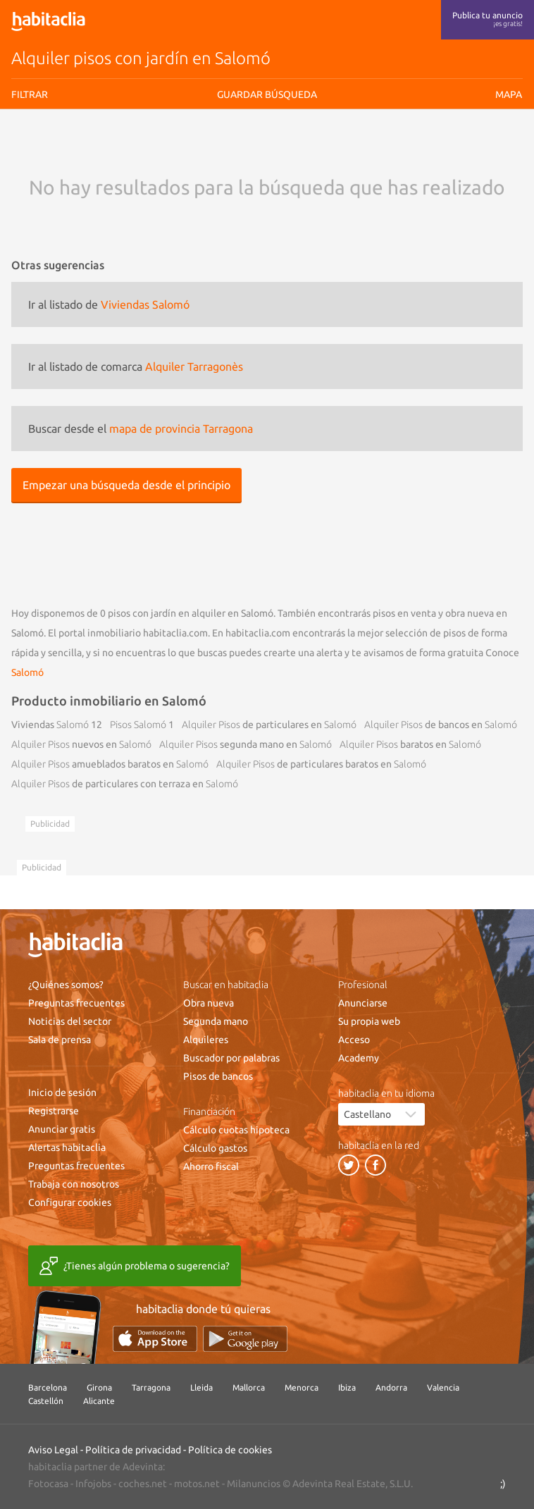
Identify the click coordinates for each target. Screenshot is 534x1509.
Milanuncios (253, 1483)
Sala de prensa (59, 1039)
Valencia (443, 1387)
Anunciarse (362, 1003)
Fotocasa (48, 1483)
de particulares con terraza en (124, 783)
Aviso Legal (53, 1449)
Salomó (27, 672)
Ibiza (347, 1387)
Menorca (301, 1387)
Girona (99, 1387)
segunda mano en (245, 744)
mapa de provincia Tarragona (181, 428)
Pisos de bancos (218, 1076)
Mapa (508, 94)
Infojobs (93, 1483)
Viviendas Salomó (145, 304)
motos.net (197, 1483)
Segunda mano (215, 1021)
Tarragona (151, 1387)
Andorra (391, 1387)
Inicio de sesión (62, 1092)
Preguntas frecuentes (76, 1003)
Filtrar (29, 94)
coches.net (142, 1483)
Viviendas (50, 724)
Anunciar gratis (61, 1129)
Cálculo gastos (215, 1148)
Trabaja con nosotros (73, 1184)
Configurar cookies (69, 1202)
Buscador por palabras (231, 1058)
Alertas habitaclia (67, 1147)
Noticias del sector (69, 1021)
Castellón (45, 1400)
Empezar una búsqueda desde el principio (126, 485)
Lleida (201, 1387)
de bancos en (440, 724)
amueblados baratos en (110, 764)
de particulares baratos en (321, 764)
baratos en (410, 744)
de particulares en (269, 724)
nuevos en (81, 744)
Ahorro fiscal (211, 1166)
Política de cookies (230, 1449)
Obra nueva (208, 1003)
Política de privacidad (133, 1449)
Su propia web (369, 1021)
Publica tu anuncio (487, 19)
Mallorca (248, 1387)
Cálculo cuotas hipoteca (236, 1129)
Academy (358, 1058)
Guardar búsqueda (267, 94)
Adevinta (143, 1466)
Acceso (354, 1039)
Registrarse (53, 1110)
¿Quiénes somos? (66, 984)
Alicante (99, 1400)
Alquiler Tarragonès (194, 366)
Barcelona (47, 1387)
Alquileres (205, 1039)
